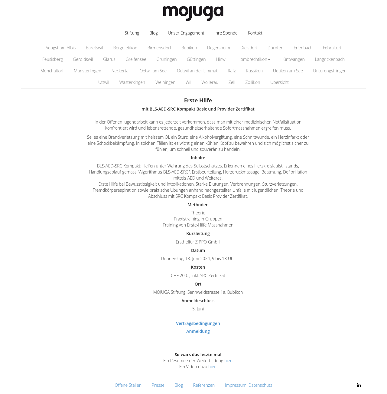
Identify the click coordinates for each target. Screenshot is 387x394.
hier (228, 360)
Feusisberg (52, 59)
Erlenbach (303, 48)
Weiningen (165, 82)
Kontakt (255, 33)
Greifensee (136, 59)
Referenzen (204, 385)
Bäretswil (94, 48)
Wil (188, 82)
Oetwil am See (153, 71)
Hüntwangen (293, 59)
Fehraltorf (332, 48)
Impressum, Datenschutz (248, 385)
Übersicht (279, 82)
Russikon (254, 71)
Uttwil (103, 82)
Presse (158, 385)
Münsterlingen (87, 71)
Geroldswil (83, 59)
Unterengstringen (330, 71)
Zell (232, 82)
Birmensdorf (159, 48)
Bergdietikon (125, 48)
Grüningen (167, 59)
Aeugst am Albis (61, 48)
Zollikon (253, 82)
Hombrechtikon (254, 59)
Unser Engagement (186, 33)
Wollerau (209, 82)
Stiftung (132, 33)
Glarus (109, 59)
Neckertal (120, 71)
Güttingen (196, 59)
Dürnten (276, 48)
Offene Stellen (128, 385)
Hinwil (221, 59)
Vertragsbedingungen (198, 323)
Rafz (232, 71)
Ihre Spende (226, 33)
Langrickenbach (330, 59)
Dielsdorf (249, 48)
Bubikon (189, 48)
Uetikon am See (288, 71)
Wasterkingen (132, 82)
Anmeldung (198, 331)
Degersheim (218, 48)
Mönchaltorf (52, 71)
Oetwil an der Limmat (197, 71)
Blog (153, 33)
